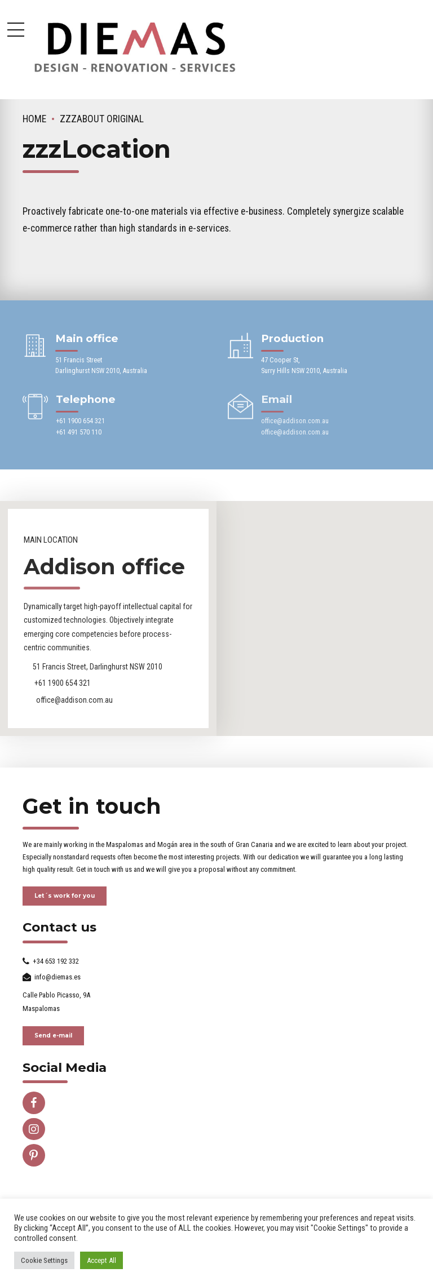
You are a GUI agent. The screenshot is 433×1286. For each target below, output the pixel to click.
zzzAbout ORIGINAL (102, 119)
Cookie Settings (44, 1260)
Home (34, 119)
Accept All (101, 1260)
